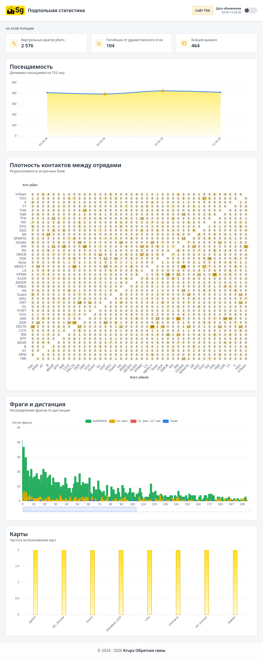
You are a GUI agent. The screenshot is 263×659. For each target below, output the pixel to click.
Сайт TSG (202, 10)
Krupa (128, 650)
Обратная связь (150, 650)
